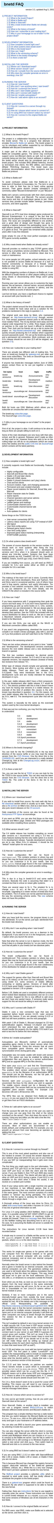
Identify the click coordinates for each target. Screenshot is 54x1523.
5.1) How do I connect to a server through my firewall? (25, 1150)
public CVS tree (31, 444)
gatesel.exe (17, 1484)
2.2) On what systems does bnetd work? (24, 47)
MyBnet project (13, 1476)
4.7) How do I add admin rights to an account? (26, 97)
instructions (26, 1493)
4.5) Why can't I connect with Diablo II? (23, 93)
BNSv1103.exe (36, 1409)
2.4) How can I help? (16, 51)
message (33, 1219)
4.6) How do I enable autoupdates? (22, 95)
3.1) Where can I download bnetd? (21, 67)
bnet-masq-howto (15, 1206)
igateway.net (34, 354)
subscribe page (21, 414)
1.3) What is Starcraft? (16, 23)
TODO (29, 773)
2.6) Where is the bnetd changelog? (22, 56)
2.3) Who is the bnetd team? (19, 49)
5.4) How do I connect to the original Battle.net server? (25, 1508)
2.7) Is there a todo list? (17, 58)
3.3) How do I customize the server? (17, 851)
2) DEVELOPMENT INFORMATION (17, 42)
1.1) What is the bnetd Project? (20, 18)
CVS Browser (23, 756)
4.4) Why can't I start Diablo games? (22, 91)
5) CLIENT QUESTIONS (12, 104)
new (43, 896)
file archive (12, 806)
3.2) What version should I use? (20, 69)
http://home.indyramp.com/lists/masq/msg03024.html (24, 1308)
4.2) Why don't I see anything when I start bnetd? (28, 86)
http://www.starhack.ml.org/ (25, 317)
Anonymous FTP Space (12, 814)
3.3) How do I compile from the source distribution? (28, 71)
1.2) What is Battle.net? (17, 20)
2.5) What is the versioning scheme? (22, 53)
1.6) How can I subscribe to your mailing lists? (26, 31)
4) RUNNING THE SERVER (14, 82)
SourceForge (47, 444)
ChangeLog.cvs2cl (31, 761)
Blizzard (13, 143)
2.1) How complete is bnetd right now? (23, 45)
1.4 (41, 311)
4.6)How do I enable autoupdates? (17, 1038)
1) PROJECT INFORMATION (14, 16)
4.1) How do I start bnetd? (18, 84)
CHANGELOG (8, 758)
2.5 (11, 342)
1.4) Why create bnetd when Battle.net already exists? (25, 244)
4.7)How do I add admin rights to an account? (21, 1107)
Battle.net (23, 143)
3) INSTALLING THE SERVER (15, 64)
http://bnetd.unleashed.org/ (24, 331)
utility (42, 1476)
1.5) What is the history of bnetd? (21, 29)
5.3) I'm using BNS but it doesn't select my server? (28, 113)
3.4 (26, 550)
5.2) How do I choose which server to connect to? (28, 111)
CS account (35, 808)
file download (8, 804)
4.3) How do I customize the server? (22, 89)
